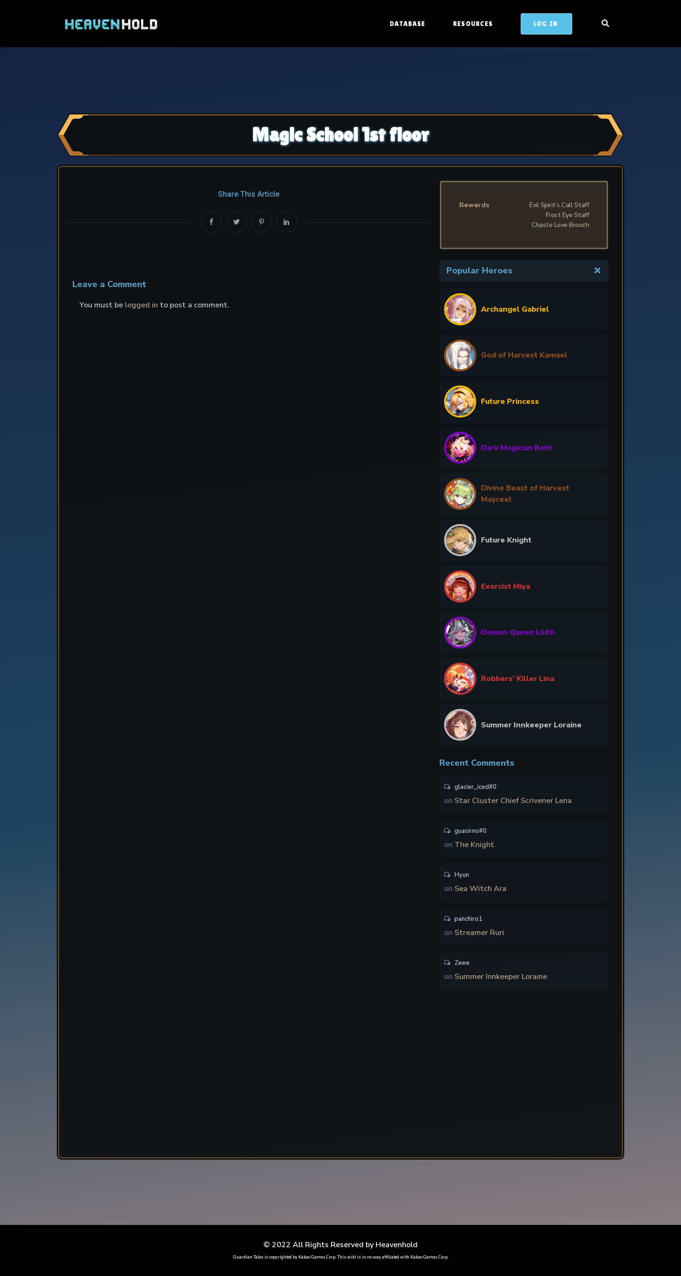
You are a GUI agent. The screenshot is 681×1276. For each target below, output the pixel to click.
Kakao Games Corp (316, 1257)
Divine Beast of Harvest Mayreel (525, 494)
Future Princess (510, 401)
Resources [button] (474, 23)
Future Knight (506, 540)
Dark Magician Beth (516, 448)
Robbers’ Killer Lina (517, 678)
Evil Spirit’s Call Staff (559, 205)
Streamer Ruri (479, 932)
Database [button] (408, 23)
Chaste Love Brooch (560, 224)
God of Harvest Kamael (524, 355)
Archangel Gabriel (515, 309)
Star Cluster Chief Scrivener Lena (513, 800)
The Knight (474, 844)
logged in (141, 305)
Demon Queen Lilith (518, 632)
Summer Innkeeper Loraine (531, 725)
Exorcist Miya (505, 586)
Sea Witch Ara (480, 888)
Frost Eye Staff (567, 214)
